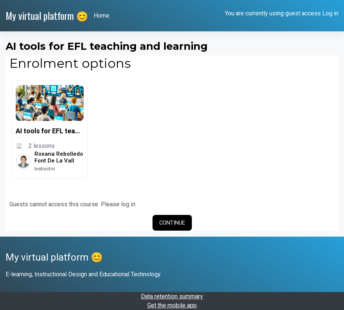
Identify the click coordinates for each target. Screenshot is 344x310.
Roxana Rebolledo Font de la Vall (58, 157)
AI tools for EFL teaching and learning (50, 131)
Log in (330, 13)
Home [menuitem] (101, 15)
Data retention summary (172, 296)
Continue (172, 222)
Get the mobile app (172, 305)
